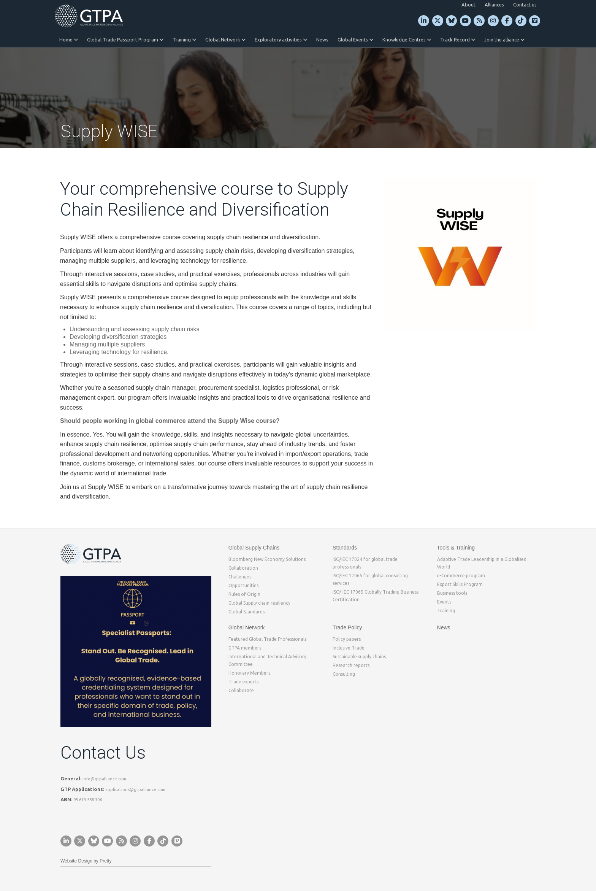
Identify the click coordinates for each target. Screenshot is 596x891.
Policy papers (347, 639)
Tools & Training (456, 548)
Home (68, 39)
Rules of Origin (244, 594)
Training (184, 39)
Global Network (225, 39)
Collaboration (243, 567)
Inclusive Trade (349, 647)
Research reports (351, 665)
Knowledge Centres (406, 39)
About (468, 4)
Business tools (452, 593)
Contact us (525, 4)
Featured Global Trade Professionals (267, 639)
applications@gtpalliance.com (135, 789)
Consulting (344, 674)
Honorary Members (249, 672)
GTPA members (244, 647)
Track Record (457, 39)
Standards (345, 548)
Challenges (239, 576)
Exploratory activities (281, 39)
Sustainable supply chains (359, 656)
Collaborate (241, 690)
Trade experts (243, 681)
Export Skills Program (460, 584)
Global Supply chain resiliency (259, 602)
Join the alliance (504, 39)
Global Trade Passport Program (125, 39)
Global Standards (246, 611)
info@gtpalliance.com (104, 779)
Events (444, 601)
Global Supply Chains (254, 548)
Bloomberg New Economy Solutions (267, 559)
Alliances (494, 4)
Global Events (355, 39)
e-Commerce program (461, 575)
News (322, 39)
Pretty (105, 861)
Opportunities (243, 585)
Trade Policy (347, 627)
